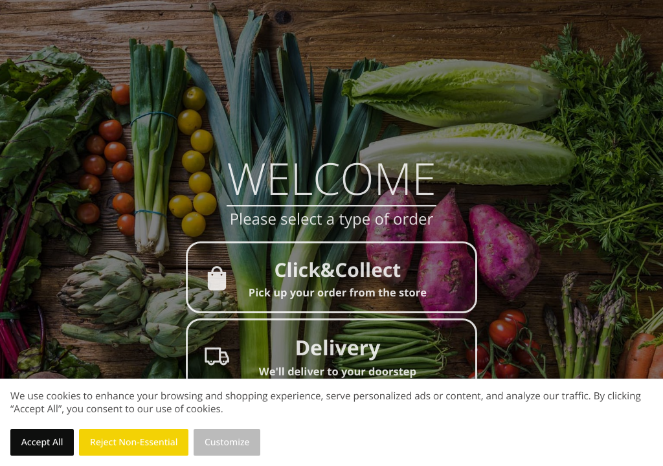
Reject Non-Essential (133, 442)
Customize (227, 442)
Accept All (42, 442)
